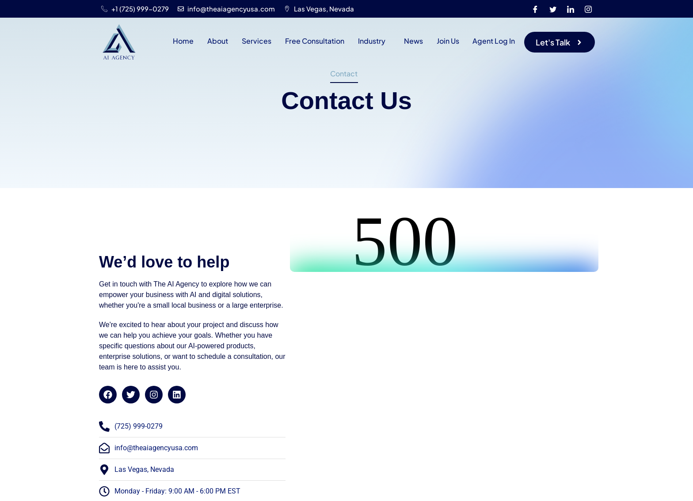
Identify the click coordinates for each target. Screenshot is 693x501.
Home (184, 40)
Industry (371, 40)
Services (257, 40)
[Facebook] (535, 9)
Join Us (446, 40)
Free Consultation (314, 40)
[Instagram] (588, 9)
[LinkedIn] (570, 9)
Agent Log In (492, 40)
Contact (344, 73)
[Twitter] (552, 9)
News (412, 40)
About (218, 40)
